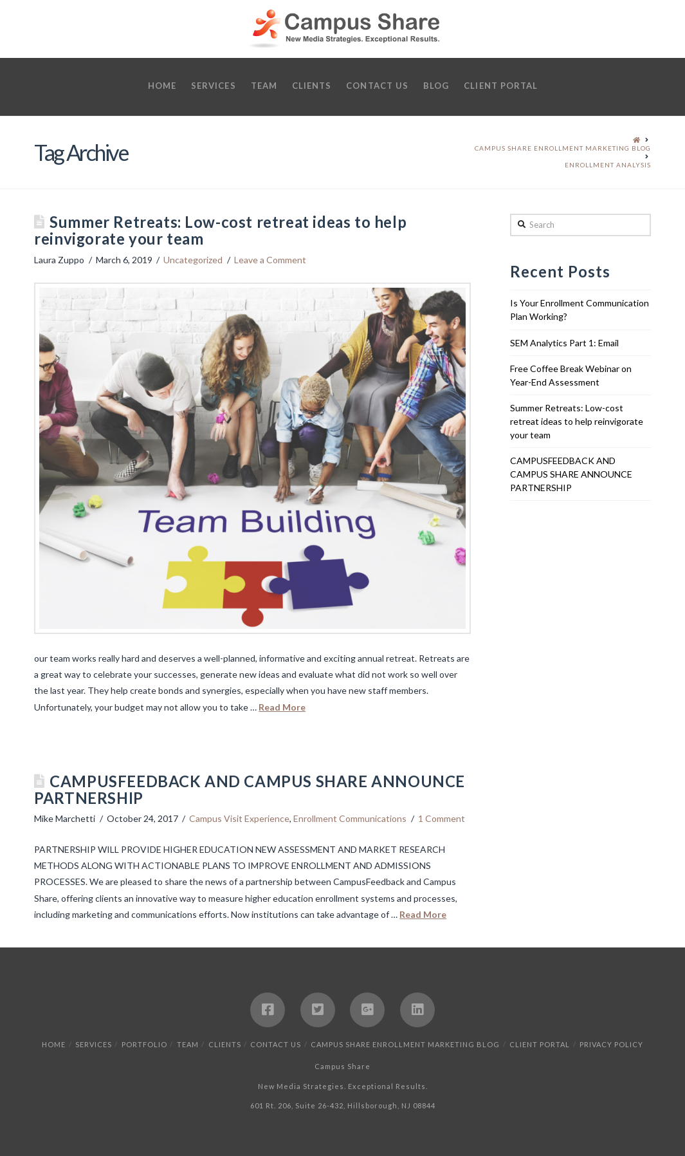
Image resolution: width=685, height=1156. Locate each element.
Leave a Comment (270, 259)
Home (54, 1044)
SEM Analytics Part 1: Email (564, 342)
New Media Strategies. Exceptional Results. (343, 1086)
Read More (282, 707)
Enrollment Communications (349, 818)
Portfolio (144, 1044)
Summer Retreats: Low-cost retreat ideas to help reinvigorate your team (220, 230)
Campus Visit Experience (239, 818)
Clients (224, 1044)
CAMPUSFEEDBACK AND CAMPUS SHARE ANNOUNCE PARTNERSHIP (249, 789)
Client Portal (539, 1044)
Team (188, 1044)
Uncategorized (193, 259)
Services (93, 1044)
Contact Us (275, 1044)
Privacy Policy (611, 1044)
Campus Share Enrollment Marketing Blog (405, 1044)
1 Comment (441, 818)
